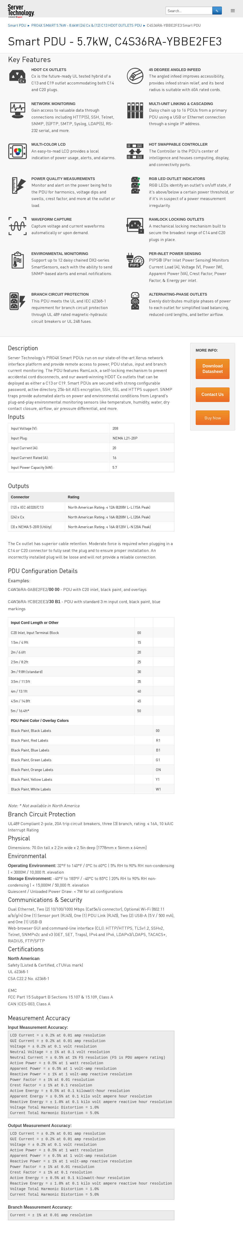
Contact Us (213, 394)
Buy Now (212, 417)
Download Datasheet (213, 369)
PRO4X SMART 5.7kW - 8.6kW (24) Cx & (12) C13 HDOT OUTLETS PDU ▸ (89, 25)
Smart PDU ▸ (19, 25)
